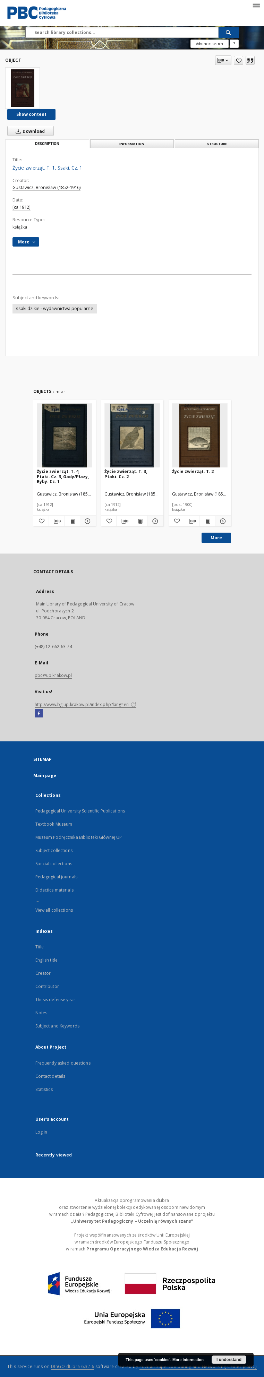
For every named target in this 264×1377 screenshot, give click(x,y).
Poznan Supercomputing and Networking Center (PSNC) (198, 1366)
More (216, 538)
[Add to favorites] (238, 60)
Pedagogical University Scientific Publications (80, 811)
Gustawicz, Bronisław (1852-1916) (46, 187)
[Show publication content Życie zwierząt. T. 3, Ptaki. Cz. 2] (139, 521)
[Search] (229, 32)
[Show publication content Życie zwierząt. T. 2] (207, 521)
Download (29, 131)
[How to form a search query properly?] (234, 44)
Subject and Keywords (57, 1026)
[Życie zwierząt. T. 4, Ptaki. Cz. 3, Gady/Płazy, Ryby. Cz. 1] (64, 436)
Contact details (50, 1076)
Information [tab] (131, 143)
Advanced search (209, 43)
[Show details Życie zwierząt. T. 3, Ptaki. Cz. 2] (154, 521)
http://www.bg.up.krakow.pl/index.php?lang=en (85, 704)
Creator (43, 973)
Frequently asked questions (63, 1063)
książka (19, 227)
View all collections (54, 910)
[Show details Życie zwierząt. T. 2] (222, 521)
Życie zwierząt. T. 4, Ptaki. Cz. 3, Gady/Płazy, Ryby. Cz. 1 (63, 476)
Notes (41, 1013)
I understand (228, 1359)
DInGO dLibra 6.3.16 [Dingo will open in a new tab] (72, 1366)
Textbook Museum (54, 824)
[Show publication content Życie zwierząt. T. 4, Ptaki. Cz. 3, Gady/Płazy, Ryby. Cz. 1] (72, 521)
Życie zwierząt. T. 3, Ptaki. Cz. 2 (125, 473)
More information (188, 1360)
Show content (31, 114)
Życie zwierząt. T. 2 (193, 471)
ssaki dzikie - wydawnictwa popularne (54, 308)
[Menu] (256, 5)
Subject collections (54, 850)
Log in (41, 1132)
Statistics (44, 1089)
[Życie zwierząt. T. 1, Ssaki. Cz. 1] (22, 88)
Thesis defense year (55, 999)
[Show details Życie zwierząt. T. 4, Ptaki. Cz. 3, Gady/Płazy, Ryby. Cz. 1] (86, 521)
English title (46, 960)
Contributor (47, 986)
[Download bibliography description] (56, 521)
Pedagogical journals (56, 877)
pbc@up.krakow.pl (53, 675)
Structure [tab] (217, 143)
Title (39, 947)
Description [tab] (47, 143)
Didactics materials (54, 890)
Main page (45, 775)
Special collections (53, 864)
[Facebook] (39, 714)
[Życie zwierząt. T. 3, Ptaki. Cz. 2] (132, 436)
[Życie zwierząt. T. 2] (199, 436)
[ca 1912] (21, 207)
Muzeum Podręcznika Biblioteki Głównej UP (78, 837)
